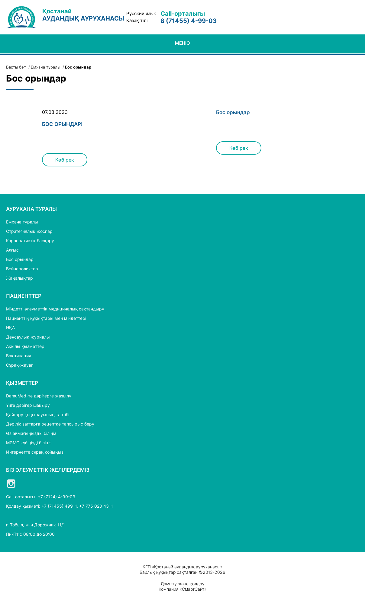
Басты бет (16, 67)
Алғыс (12, 249)
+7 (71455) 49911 (59, 506)
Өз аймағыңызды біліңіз (31, 433)
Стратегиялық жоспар (29, 231)
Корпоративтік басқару (30, 240)
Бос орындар (233, 112)
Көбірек (64, 160)
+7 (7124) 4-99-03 (56, 496)
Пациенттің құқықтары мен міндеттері (46, 318)
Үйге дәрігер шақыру (28, 405)
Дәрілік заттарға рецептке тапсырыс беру (50, 423)
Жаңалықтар (19, 278)
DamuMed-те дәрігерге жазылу (38, 395)
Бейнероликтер (22, 268)
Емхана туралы (45, 67)
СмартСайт (193, 589)
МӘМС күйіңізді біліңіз (28, 442)
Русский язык (141, 13)
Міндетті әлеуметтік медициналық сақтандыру (55, 308)
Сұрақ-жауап (20, 365)
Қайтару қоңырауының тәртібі (37, 414)
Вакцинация (18, 355)
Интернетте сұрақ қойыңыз (34, 452)
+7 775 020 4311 (96, 506)
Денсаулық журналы (28, 336)
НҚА (10, 327)
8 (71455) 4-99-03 (188, 20)
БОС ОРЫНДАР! (62, 124)
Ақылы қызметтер (25, 346)
